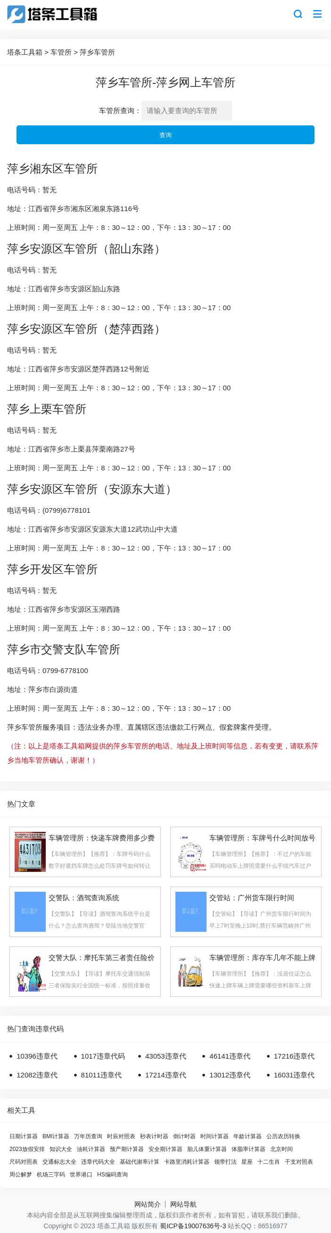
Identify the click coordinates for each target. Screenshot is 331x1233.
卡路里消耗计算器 (186, 1162)
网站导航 (183, 1204)
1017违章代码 (103, 1056)
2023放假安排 (27, 1149)
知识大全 (61, 1149)
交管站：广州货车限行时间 (251, 898)
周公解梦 (20, 1174)
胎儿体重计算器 (207, 1149)
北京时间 (281, 1149)
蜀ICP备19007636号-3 (193, 1226)
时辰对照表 (121, 1136)
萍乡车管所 (97, 52)
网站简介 (147, 1204)
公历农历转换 (283, 1136)
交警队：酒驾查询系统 (84, 898)
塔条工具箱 (24, 52)
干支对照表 (299, 1162)
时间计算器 (214, 1136)
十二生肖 (268, 1162)
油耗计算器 (91, 1149)
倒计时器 (184, 1136)
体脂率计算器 (248, 1149)
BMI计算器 (55, 1136)
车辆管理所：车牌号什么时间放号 (262, 838)
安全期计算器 (165, 1149)
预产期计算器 (127, 1149)
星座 (247, 1162)
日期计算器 (23, 1136)
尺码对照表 (23, 1162)
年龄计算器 (247, 1136)
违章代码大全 (98, 1162)
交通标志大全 (59, 1162)
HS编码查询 (112, 1174)
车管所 (61, 52)
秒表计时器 (154, 1136)
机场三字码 (51, 1174)
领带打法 (225, 1162)
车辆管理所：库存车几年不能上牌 (262, 958)
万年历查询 (88, 1136)
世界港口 (81, 1174)
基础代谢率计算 (139, 1162)
